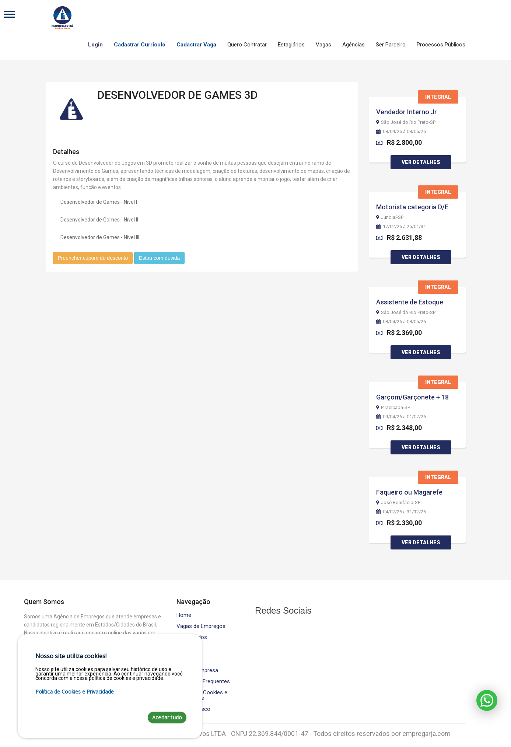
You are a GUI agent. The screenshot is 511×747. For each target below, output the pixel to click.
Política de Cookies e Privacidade (201, 695)
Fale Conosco (193, 709)
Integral (438, 97)
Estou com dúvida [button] (159, 258)
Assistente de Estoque (409, 302)
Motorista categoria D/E (412, 207)
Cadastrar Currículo (139, 44)
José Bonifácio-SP (398, 502)
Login (95, 44)
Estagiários (291, 44)
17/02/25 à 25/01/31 (401, 226)
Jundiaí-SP (389, 217)
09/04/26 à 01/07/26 (401, 416)
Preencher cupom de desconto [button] (93, 258)
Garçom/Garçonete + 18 (412, 397)
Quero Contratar (247, 44)
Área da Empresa (197, 670)
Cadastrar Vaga (196, 44)
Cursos (185, 648)
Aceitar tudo (167, 717)
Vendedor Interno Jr (406, 112)
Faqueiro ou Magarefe (409, 492)
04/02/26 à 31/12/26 (401, 511)
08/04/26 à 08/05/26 (401, 131)
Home (183, 615)
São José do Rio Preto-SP (405, 122)
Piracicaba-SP (393, 407)
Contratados (191, 637)
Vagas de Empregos (200, 626)
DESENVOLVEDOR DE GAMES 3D (177, 94)
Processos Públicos (441, 44)
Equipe (184, 659)
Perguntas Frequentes (203, 681)
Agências (353, 44)
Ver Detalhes (421, 162)
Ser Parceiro (391, 44)
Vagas (323, 44)
